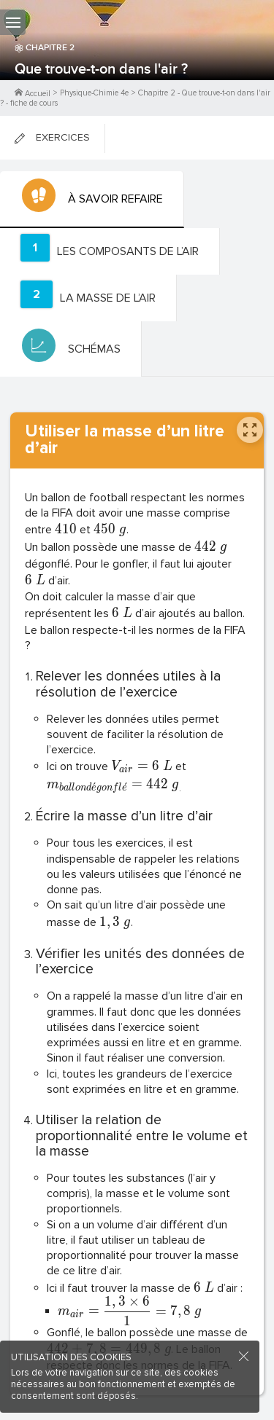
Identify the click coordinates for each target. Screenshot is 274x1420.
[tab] (92, 199)
